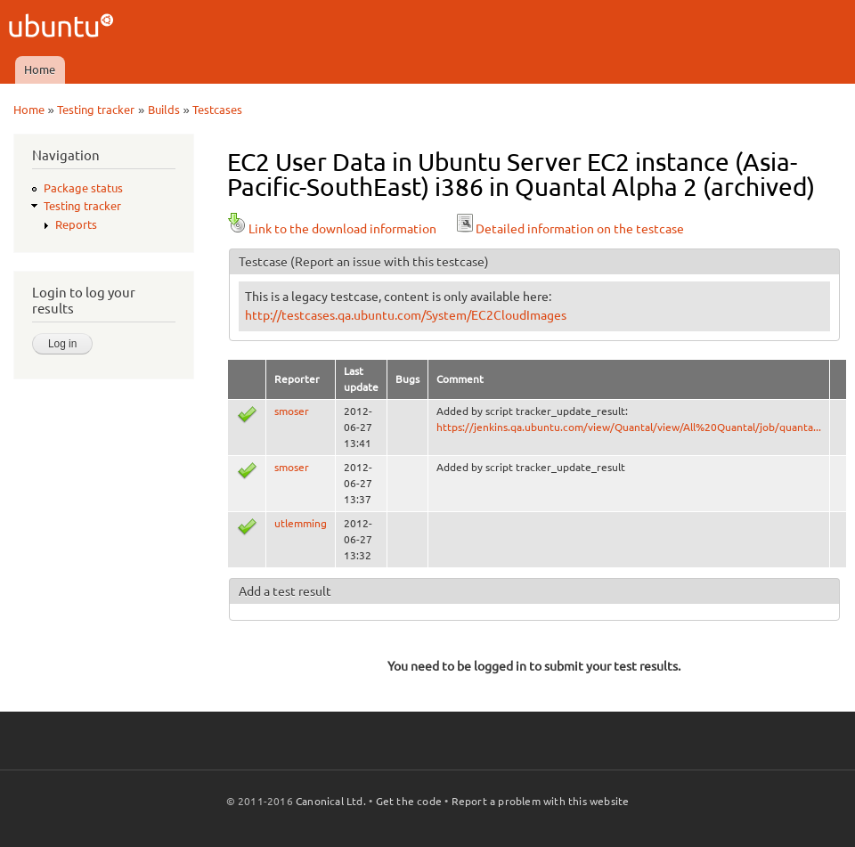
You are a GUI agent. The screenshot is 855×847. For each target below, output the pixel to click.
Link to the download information (331, 229)
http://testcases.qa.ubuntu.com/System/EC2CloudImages (405, 315)
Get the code (409, 801)
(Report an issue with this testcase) (389, 262)
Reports (76, 224)
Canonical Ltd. (331, 801)
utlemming (300, 523)
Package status (83, 188)
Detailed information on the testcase (569, 229)
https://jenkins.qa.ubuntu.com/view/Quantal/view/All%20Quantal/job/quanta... (628, 427)
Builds (164, 109)
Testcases (217, 109)
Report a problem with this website (541, 801)
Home (39, 69)
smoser (291, 411)
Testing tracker (95, 109)
